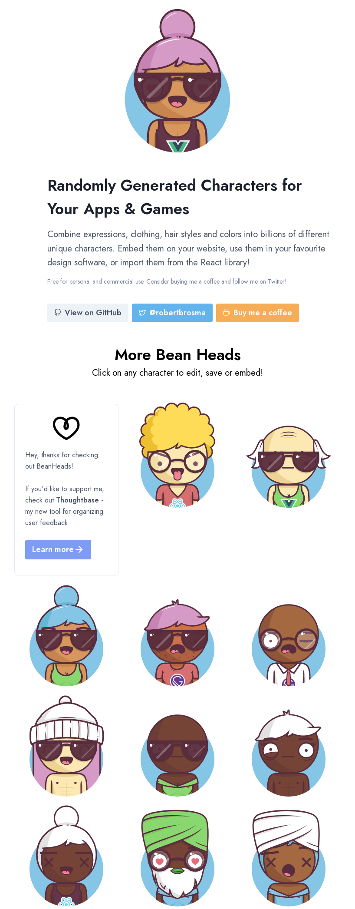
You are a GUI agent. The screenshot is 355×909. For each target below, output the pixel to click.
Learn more (58, 549)
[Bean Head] (177, 455)
